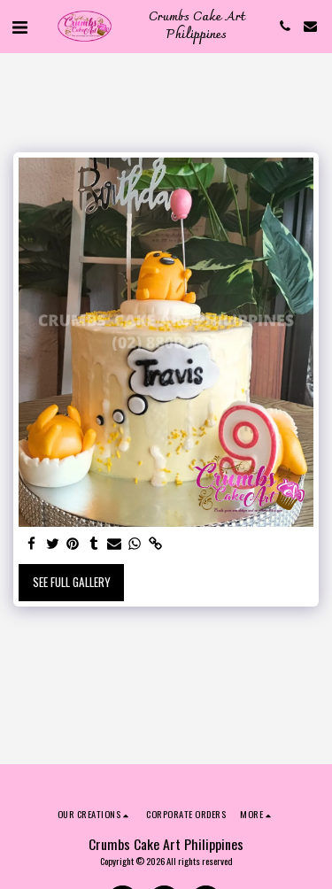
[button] (19, 25)
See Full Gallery (72, 582)
